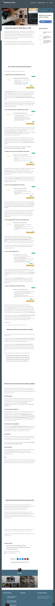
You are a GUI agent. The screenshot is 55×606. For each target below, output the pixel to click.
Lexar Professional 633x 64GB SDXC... (20, 113)
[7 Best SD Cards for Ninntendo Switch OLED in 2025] (41, 37)
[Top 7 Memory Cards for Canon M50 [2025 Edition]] (4, 576)
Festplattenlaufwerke (41, 2)
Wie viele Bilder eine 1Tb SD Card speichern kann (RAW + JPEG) (17, 360)
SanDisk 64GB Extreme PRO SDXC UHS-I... (21, 78)
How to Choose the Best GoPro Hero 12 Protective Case (12, 571)
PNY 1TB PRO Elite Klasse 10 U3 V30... (20, 254)
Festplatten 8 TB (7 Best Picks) (47, 33)
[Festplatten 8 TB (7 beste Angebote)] (41, 33)
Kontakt (51, 2)
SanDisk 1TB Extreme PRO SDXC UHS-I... (20, 289)
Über (47, 2)
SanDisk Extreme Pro (9, 91)
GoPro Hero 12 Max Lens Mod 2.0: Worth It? (12, 567)
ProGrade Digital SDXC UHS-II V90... (20, 222)
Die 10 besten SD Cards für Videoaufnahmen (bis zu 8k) (16, 515)
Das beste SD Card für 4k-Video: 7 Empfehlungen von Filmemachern (18, 517)
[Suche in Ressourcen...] (45, 10)
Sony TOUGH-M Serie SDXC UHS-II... (20, 188)
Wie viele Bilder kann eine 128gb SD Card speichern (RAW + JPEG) (17, 357)
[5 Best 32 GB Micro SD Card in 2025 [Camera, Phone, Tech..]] (41, 42)
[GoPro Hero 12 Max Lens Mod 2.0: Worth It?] (4, 567)
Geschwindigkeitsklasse (25, 414)
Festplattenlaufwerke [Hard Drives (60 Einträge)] (24, 566)
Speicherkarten (33, 2)
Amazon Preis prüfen (31, 87)
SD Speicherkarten (45, 566)
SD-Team (19, 543)
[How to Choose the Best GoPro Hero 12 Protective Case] (4, 572)
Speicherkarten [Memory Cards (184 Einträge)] (23, 568)
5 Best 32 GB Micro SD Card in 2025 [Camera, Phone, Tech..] (47, 41)
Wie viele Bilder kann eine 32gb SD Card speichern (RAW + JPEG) (17, 355)
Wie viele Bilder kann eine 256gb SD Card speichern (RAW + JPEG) (17, 359)
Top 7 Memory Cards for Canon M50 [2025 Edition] (12, 576)
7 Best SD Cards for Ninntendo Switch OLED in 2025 (47, 37)
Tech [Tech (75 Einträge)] (28, 568)
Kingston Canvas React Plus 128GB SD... (20, 154)
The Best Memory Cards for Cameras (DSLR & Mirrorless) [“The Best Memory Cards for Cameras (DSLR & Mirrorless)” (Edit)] (16, 324)
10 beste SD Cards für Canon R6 (12, 518)
